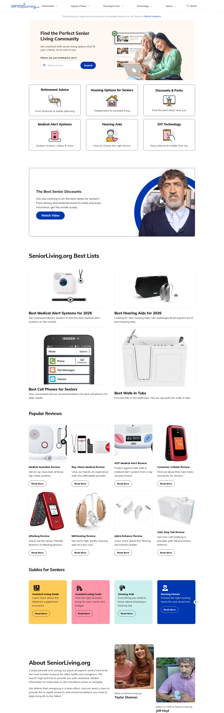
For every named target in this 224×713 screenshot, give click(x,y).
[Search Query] (198, 6)
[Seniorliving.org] (25, 6)
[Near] (63, 65)
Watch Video (50, 215)
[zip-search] (88, 65)
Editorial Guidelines (152, 16)
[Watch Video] (161, 202)
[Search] (188, 6)
